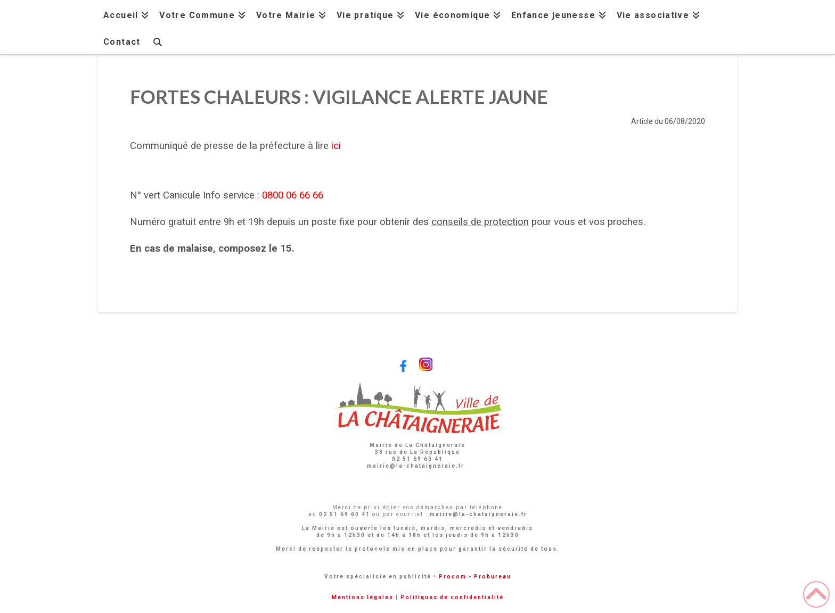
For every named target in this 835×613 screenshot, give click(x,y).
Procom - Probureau (475, 576)
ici (336, 146)
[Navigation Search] (157, 40)
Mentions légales (363, 597)
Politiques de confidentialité (452, 597)
